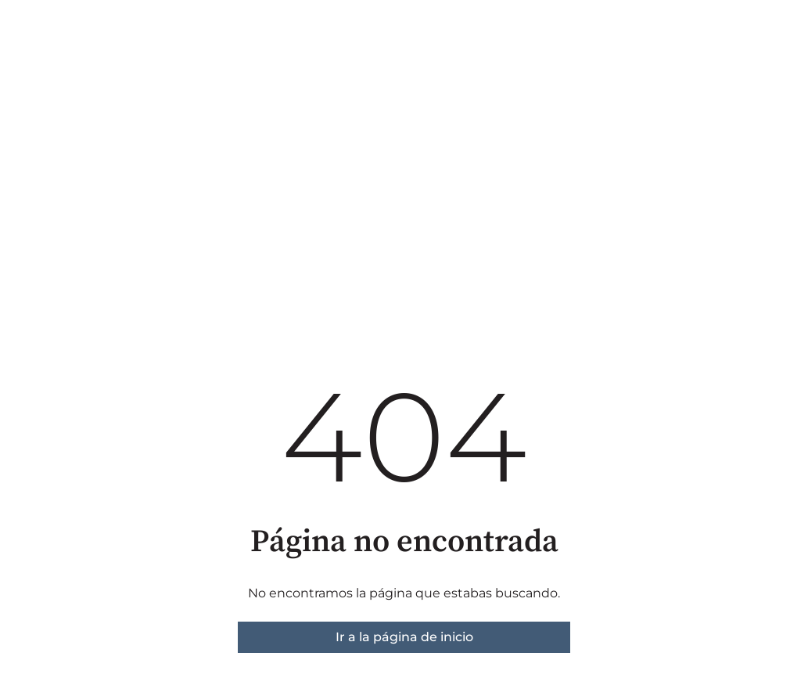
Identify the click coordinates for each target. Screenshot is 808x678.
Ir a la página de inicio (404, 636)
